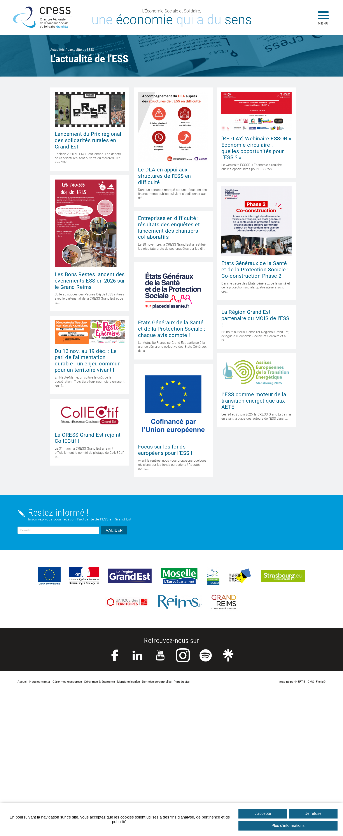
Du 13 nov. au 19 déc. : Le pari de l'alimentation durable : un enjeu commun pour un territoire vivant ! (88, 360)
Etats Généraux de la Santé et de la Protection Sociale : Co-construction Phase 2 (255, 269)
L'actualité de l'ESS (81, 49)
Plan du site (181, 682)
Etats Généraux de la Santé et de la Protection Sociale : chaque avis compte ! (171, 328)
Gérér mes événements (99, 682)
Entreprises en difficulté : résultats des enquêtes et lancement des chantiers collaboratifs (169, 227)
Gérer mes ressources (67, 682)
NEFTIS (300, 682)
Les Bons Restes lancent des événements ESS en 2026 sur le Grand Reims (90, 280)
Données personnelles (157, 682)
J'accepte (263, 813)
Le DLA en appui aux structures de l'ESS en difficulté (164, 176)
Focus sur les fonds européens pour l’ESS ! (165, 450)
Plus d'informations (288, 825)
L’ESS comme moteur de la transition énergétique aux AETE (253, 400)
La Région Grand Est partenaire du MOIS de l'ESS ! (255, 318)
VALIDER (114, 530)
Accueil (22, 682)
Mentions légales (128, 682)
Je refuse (313, 813)
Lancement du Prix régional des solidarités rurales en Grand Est (88, 140)
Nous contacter (39, 682)
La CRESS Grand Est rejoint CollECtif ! (88, 438)
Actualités (57, 49)
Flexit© (321, 682)
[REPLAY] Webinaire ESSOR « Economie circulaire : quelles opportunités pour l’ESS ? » (256, 148)
